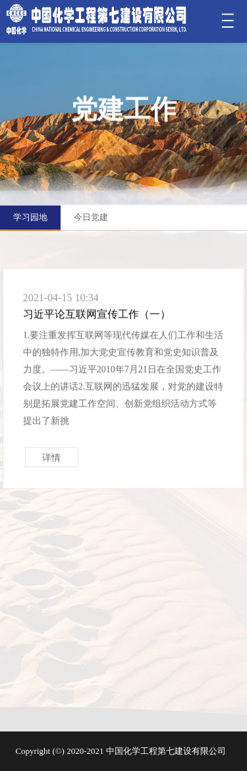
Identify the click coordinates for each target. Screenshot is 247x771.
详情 (51, 462)
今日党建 (91, 217)
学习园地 (30, 217)
